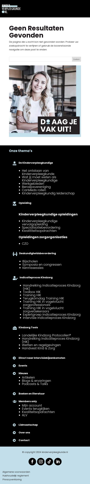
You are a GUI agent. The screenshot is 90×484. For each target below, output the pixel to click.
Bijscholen (30, 261)
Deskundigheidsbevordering (37, 253)
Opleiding (25, 203)
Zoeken (76, 59)
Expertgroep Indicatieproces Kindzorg (52, 314)
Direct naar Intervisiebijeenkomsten (42, 358)
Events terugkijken (35, 409)
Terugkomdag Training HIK (43, 298)
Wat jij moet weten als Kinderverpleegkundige (39, 179)
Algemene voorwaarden (16, 471)
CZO (25, 244)
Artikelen (28, 377)
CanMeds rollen (34, 190)
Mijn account (32, 405)
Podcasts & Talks (35, 384)
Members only (28, 401)
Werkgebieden (33, 183)
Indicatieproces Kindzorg (36, 277)
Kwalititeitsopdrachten (39, 231)
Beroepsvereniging (36, 187)
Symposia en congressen (42, 264)
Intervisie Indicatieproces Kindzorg (49, 318)
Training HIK (32, 295)
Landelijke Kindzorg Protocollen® (46, 335)
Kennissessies (32, 268)
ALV (24, 415)
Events (23, 365)
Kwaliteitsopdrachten (38, 412)
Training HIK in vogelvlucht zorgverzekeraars (43, 310)
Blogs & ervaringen (36, 381)
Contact (24, 440)
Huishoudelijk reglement (16, 475)
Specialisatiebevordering (41, 227)
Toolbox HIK (32, 292)
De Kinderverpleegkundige (36, 163)
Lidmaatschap (28, 425)
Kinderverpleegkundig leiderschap (48, 193)
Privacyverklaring (12, 479)
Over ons (24, 432)
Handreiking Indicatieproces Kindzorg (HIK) (51, 287)
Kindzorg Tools (28, 327)
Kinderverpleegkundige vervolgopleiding (39, 222)
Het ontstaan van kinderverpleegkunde (38, 172)
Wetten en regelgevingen (41, 345)
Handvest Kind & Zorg (38, 348)
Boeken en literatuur (32, 393)
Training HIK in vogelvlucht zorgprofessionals (43, 303)
